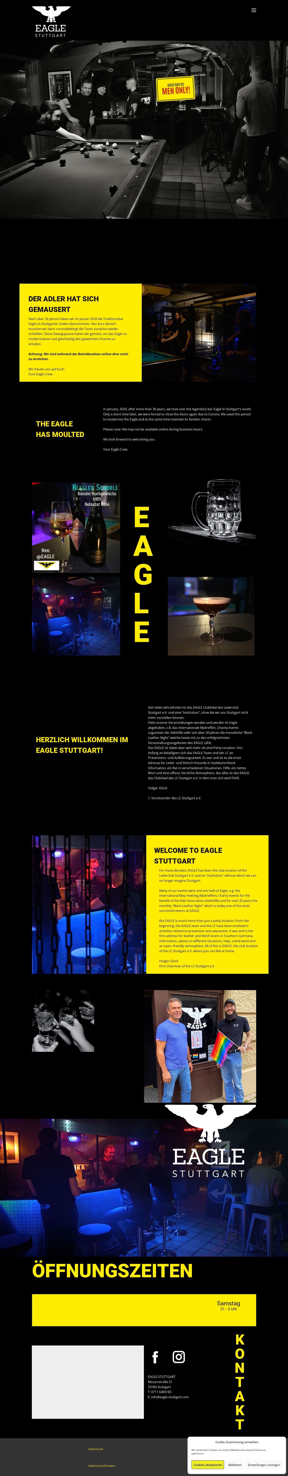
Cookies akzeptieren (208, 1465)
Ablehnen (235, 1465)
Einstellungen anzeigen (264, 1465)
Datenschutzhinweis (101, 1466)
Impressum (95, 1449)
